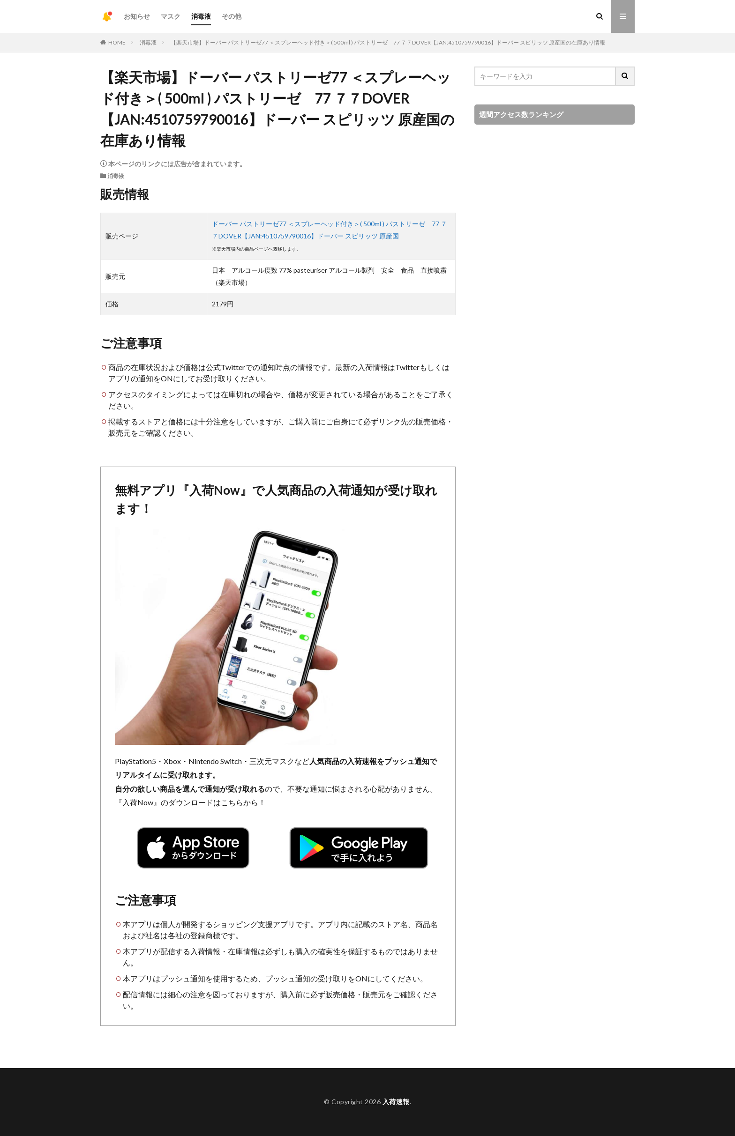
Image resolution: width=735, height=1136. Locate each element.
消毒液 (201, 16)
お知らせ (137, 16)
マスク (170, 16)
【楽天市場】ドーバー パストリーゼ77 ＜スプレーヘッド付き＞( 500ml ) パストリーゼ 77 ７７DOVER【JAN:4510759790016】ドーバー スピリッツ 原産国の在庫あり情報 (388, 42)
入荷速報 (396, 1102)
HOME (117, 42)
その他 (231, 16)
